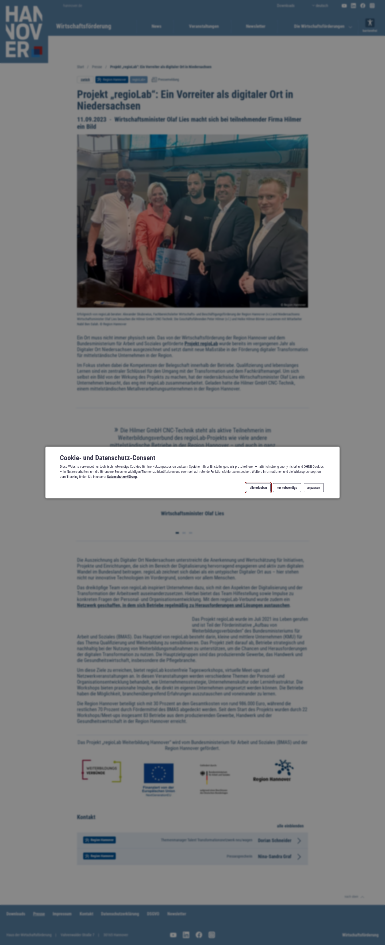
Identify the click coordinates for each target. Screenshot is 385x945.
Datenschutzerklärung (122, 477)
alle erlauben (258, 488)
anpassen (313, 488)
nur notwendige (287, 488)
